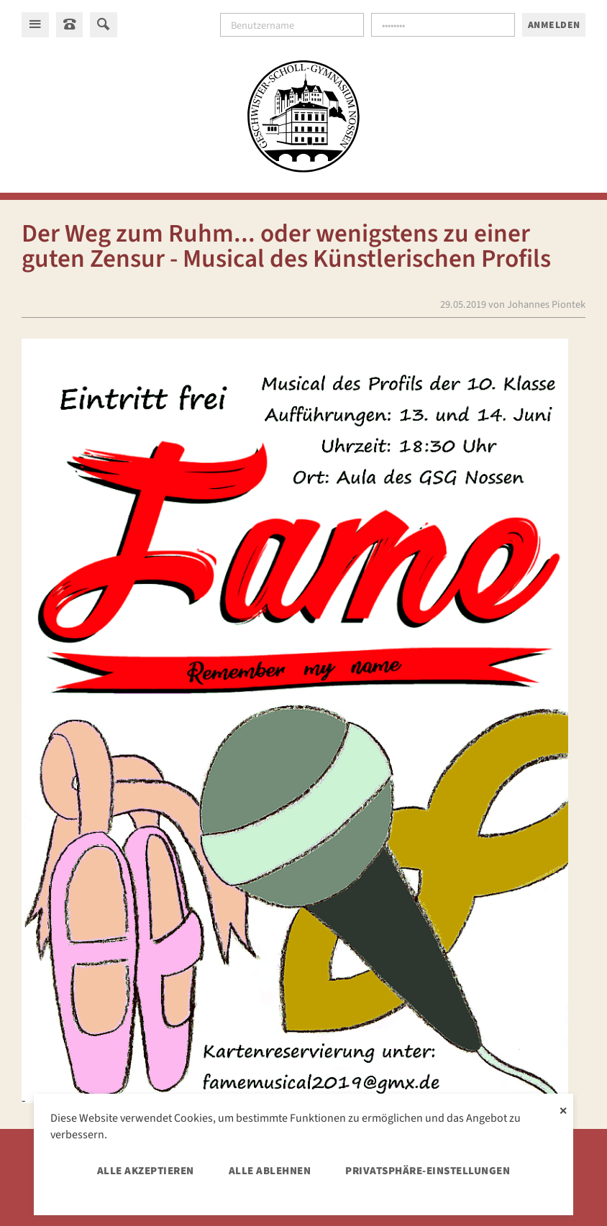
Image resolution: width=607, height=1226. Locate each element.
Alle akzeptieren (145, 1171)
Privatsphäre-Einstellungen (427, 1171)
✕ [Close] (563, 1109)
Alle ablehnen (270, 1171)
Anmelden (554, 25)
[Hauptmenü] (35, 24)
